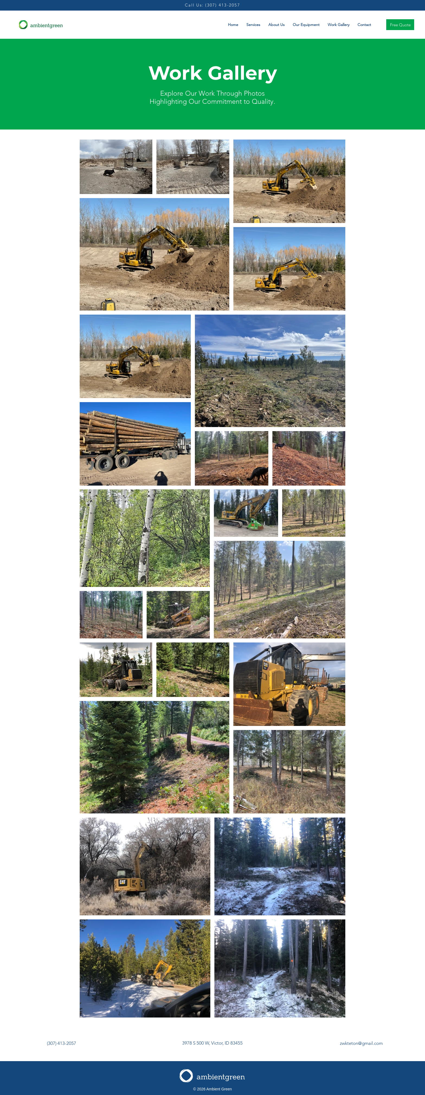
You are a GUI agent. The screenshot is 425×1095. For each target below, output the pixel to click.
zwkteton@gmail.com (361, 1043)
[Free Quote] (400, 24)
